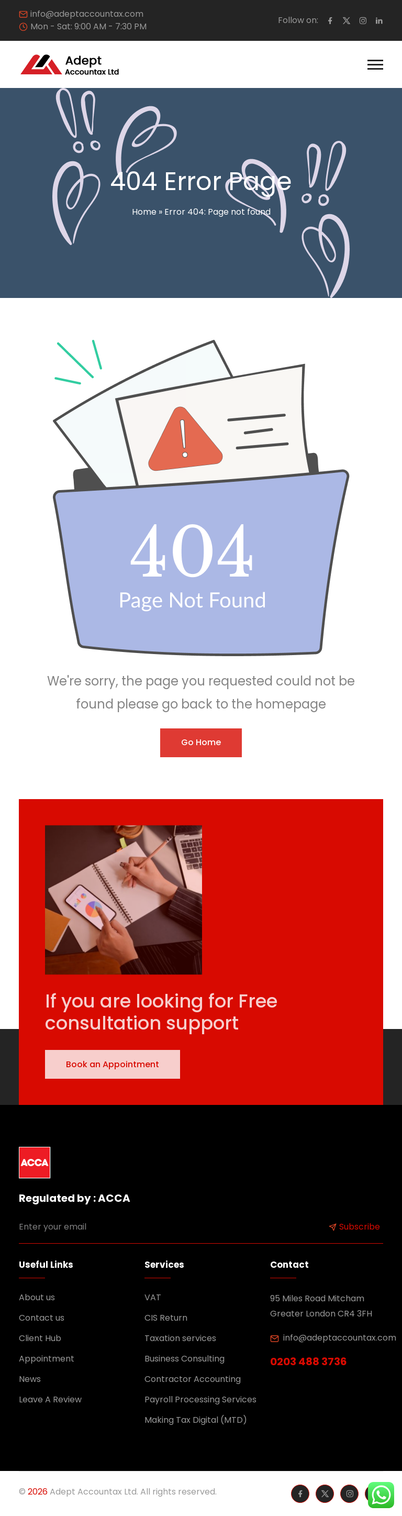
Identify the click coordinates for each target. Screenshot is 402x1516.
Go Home (201, 742)
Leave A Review (50, 1399)
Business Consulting (184, 1359)
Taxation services (180, 1338)
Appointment (46, 1359)
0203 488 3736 (308, 1361)
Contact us (41, 1318)
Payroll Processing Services (200, 1399)
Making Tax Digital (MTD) (195, 1420)
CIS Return (165, 1318)
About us (37, 1297)
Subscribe (354, 1227)
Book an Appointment (112, 1064)
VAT (152, 1297)
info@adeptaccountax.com (86, 14)
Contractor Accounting (192, 1379)
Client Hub (40, 1338)
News (30, 1379)
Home (144, 212)
